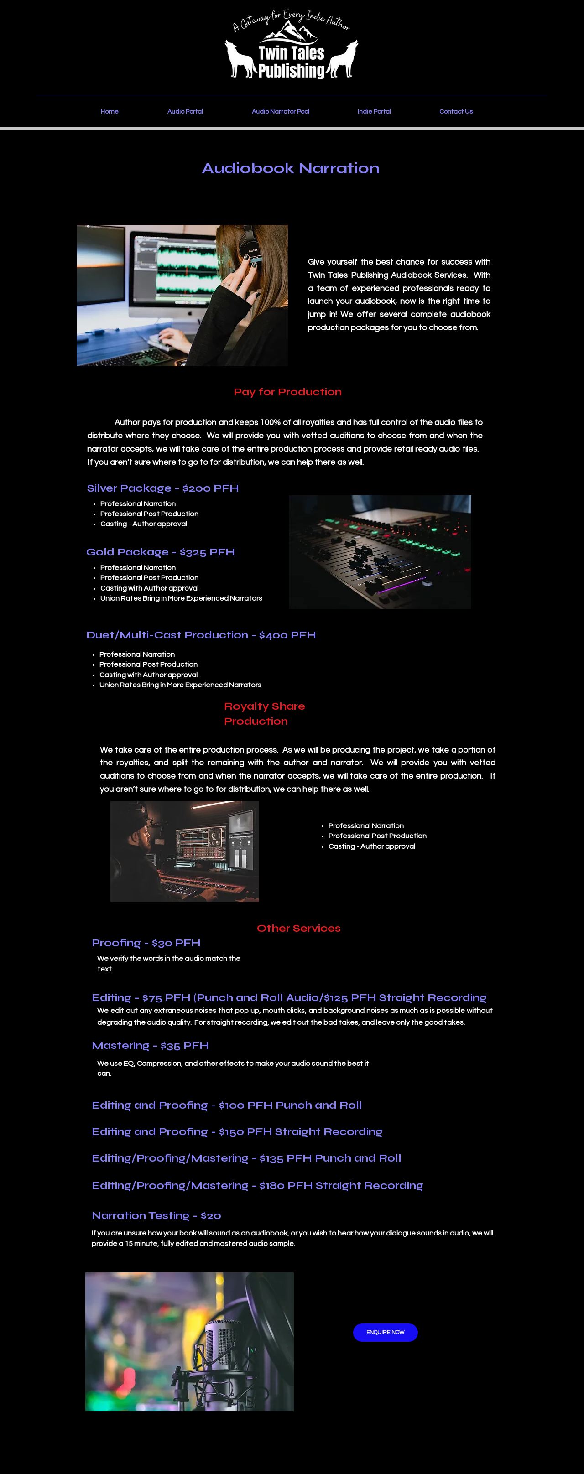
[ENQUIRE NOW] (385, 1332)
